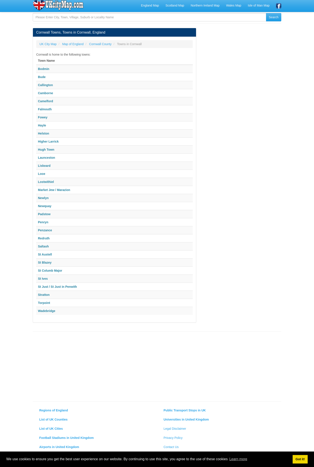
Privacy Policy (173, 438)
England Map (150, 5)
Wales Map (233, 5)
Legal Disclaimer (175, 428)
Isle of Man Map (259, 5)
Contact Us (171, 447)
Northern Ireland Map (205, 5)
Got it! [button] (300, 459)
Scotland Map (175, 5)
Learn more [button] (238, 459)
